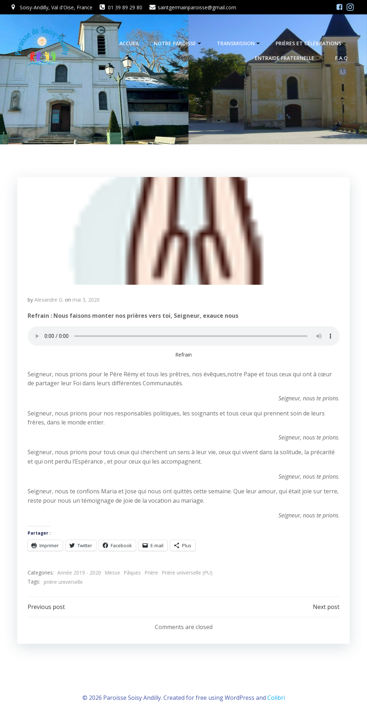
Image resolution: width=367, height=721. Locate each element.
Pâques (132, 574)
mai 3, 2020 (86, 300)
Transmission (240, 44)
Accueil (130, 44)
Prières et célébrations (312, 44)
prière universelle (63, 583)
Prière (151, 574)
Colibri (276, 699)
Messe (112, 574)
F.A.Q (342, 58)
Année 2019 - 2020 (79, 574)
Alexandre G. (48, 300)
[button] (183, 231)
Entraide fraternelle (288, 58)
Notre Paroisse (178, 44)
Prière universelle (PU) (187, 574)
